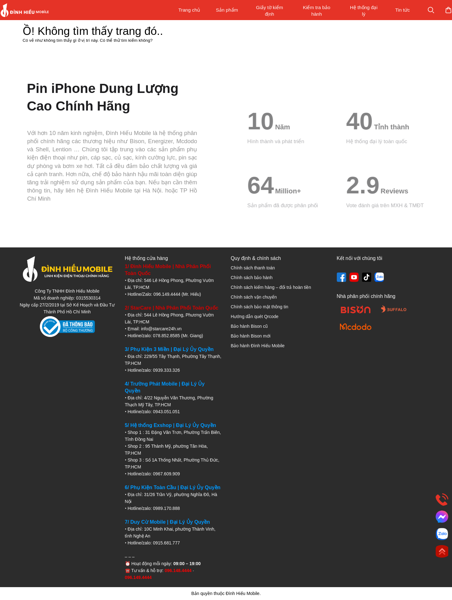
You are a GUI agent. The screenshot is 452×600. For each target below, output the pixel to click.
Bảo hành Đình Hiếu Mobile (258, 345)
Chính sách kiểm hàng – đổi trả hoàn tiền (271, 287)
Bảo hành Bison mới (251, 335)
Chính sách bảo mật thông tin (259, 306)
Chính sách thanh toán (253, 267)
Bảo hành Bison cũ (249, 326)
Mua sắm (427, 10)
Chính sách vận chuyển (254, 297)
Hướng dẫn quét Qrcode (254, 316)
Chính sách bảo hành (251, 277)
